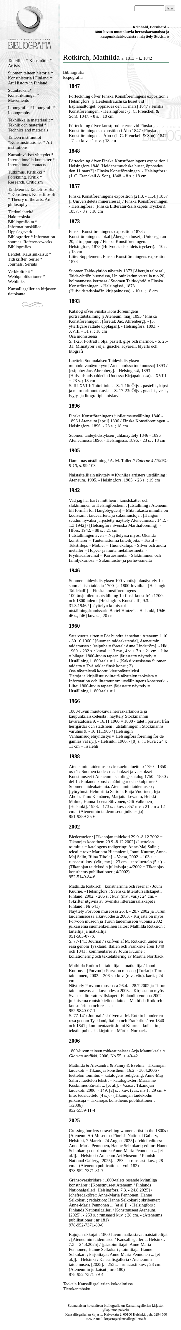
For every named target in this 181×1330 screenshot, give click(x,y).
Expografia (73, 77)
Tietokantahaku (76, 1288)
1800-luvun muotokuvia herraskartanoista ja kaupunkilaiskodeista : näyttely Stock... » (131, 34)
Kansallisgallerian (138, 1306)
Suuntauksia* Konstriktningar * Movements (23, 95)
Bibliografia (73, 72)
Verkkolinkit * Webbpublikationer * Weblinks (26, 276)
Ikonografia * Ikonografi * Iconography (31, 110)
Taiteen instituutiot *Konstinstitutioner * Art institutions (30, 142)
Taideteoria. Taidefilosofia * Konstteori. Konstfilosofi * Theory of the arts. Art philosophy (31, 197)
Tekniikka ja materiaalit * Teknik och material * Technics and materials (30, 125)
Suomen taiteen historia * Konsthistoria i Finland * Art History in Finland (30, 78)
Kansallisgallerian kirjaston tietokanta (32, 291)
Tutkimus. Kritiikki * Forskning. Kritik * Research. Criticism (26, 177)
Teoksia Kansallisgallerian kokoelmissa (98, 1283)
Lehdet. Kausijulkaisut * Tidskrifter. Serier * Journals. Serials (29, 259)
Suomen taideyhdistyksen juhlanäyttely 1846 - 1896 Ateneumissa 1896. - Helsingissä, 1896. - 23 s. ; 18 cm (117, 438)
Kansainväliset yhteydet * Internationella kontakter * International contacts (31, 159)
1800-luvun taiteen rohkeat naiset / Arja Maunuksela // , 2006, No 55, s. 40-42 (117, 1053)
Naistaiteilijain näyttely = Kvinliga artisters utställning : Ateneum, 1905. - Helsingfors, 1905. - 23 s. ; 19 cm (118, 477)
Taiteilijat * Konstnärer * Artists (30, 63)
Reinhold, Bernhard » (151, 27)
